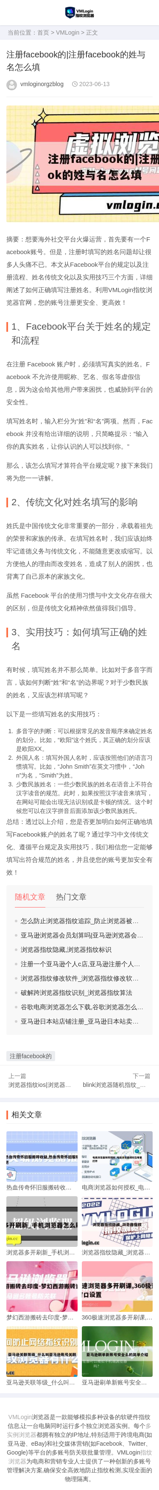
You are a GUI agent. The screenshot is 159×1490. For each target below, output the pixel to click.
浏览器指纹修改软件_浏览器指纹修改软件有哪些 (89, 978)
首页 (43, 32)
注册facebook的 (31, 1056)
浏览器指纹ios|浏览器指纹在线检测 (54, 1084)
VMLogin (67, 32)
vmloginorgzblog (42, 84)
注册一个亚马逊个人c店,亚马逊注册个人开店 (84, 963)
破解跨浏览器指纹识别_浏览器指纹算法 (76, 992)
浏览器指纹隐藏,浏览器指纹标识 (66, 949)
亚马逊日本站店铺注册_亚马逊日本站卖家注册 (86, 1021)
